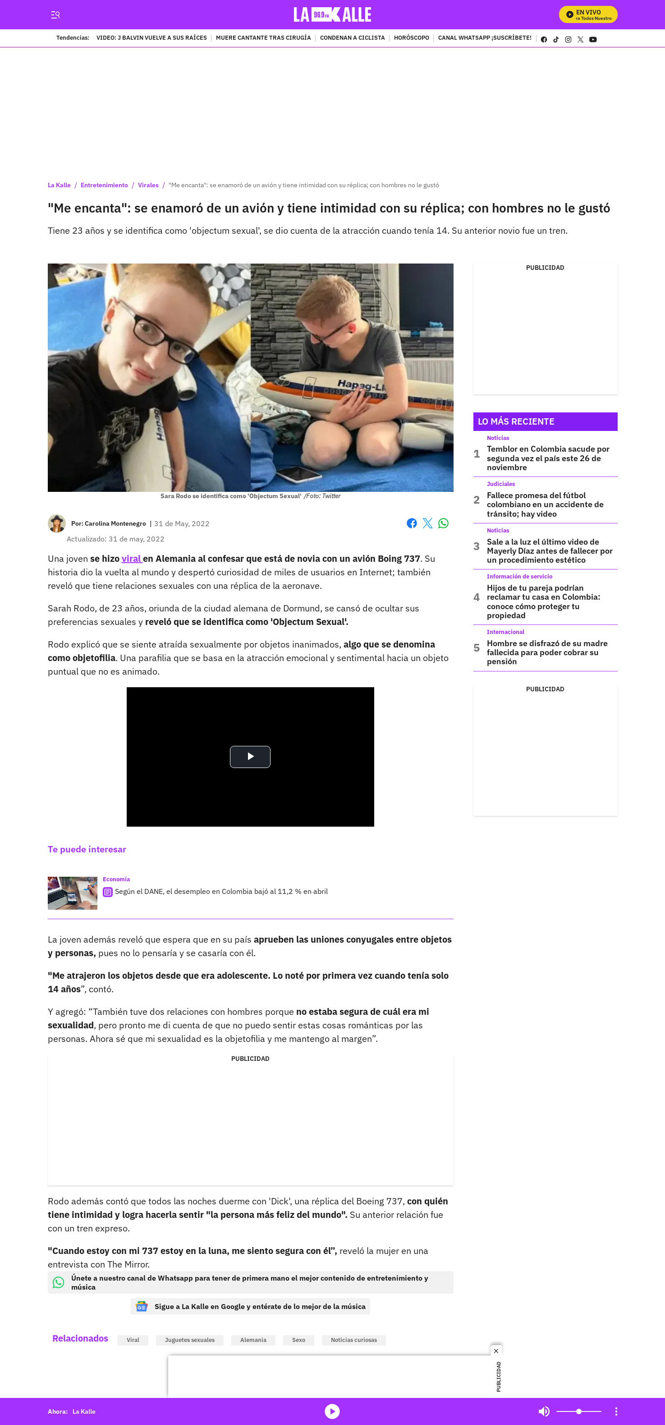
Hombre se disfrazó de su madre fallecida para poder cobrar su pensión (547, 652)
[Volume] (578, 1411)
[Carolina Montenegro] (115, 523)
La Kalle (59, 185)
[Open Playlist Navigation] (616, 1411)
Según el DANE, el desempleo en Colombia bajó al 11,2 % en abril (221, 891)
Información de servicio (519, 576)
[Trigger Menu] (56, 15)
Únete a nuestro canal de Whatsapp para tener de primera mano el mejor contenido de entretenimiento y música (240, 1282)
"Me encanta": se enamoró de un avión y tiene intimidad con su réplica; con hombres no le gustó (304, 185)
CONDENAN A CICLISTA (352, 38)
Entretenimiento (104, 185)
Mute (544, 1411)
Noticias (498, 438)
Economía (116, 879)
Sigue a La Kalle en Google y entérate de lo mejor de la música (250, 1306)
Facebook (411, 523)
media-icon (332, 1411)
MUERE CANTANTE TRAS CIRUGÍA (263, 38)
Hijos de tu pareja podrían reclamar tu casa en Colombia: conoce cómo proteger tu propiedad (544, 601)
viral (132, 558)
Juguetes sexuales (190, 1340)
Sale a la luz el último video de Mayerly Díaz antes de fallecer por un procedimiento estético (550, 551)
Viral (133, 1340)
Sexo (298, 1340)
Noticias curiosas (354, 1340)
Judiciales (501, 484)
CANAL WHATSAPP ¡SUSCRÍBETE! (485, 38)
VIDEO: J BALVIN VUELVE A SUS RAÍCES (151, 38)
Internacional (505, 632)
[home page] (332, 14)
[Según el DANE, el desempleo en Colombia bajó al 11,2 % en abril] (72, 893)
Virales (148, 185)
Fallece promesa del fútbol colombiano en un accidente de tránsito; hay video (545, 504)
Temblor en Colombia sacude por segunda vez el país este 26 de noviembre (548, 458)
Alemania (253, 1340)
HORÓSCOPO (411, 38)
